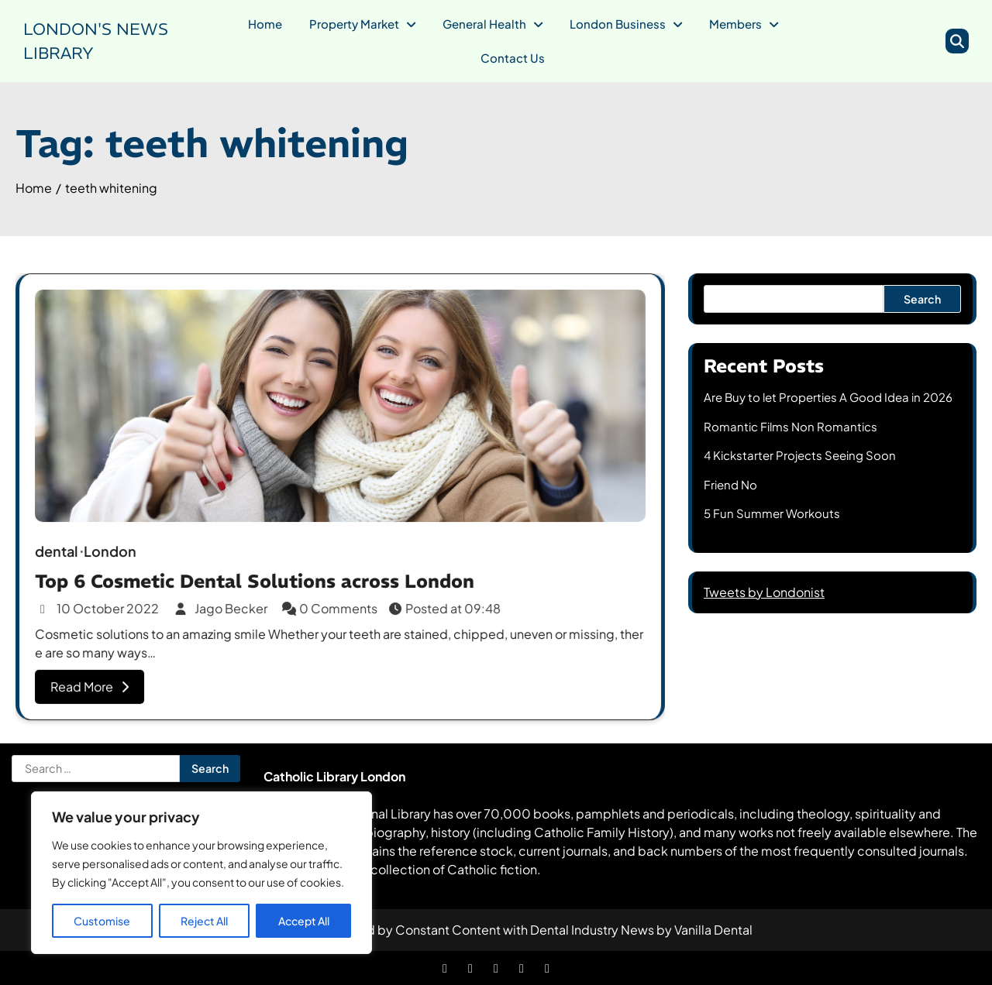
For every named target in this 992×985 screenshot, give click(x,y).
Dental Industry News (592, 930)
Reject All (204, 921)
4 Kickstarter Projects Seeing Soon (800, 455)
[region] (201, 872)
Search (922, 299)
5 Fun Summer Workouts (772, 513)
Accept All (303, 921)
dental (61, 550)
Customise (102, 921)
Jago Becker (223, 607)
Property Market (354, 23)
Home (265, 23)
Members (735, 23)
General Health (484, 23)
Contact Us (512, 57)
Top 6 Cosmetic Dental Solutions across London (256, 579)
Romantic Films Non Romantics (790, 426)
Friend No (730, 484)
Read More (93, 683)
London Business (618, 23)
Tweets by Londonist (764, 592)
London (114, 550)
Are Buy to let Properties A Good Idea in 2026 (828, 397)
